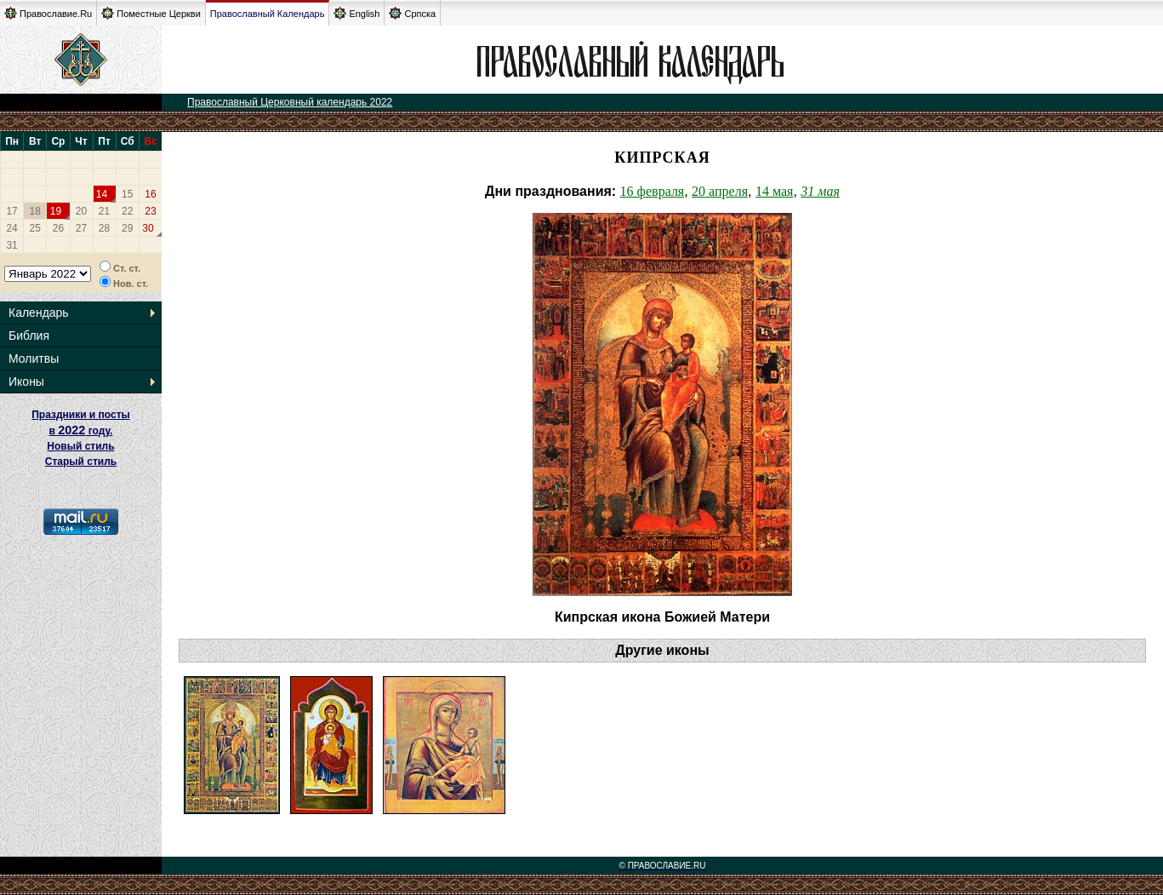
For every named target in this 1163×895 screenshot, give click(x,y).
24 (11, 228)
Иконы (26, 381)
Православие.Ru (48, 13)
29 (127, 228)
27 (81, 228)
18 (35, 211)
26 (58, 228)
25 (35, 228)
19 (55, 211)
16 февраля (652, 191)
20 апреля (720, 191)
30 (147, 228)
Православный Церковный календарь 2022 (289, 102)
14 (101, 194)
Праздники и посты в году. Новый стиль (80, 430)
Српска (412, 13)
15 (127, 194)
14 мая (774, 191)
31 (11, 245)
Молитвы (34, 358)
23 (150, 211)
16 (150, 194)
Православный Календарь (267, 14)
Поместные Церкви (151, 13)
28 (104, 228)
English (356, 13)
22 (127, 211)
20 (81, 211)
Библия (29, 335)
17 (11, 211)
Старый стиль (81, 462)
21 (104, 211)
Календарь (39, 312)
